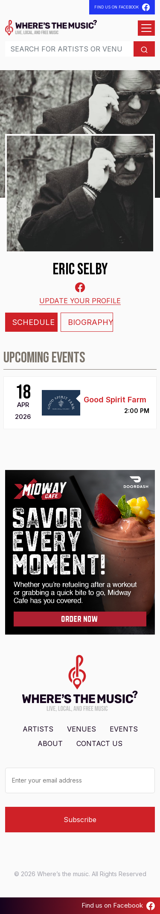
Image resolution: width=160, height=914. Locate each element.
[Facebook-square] (80, 287)
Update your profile (80, 300)
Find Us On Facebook (122, 7)
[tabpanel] (80, 389)
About (50, 743)
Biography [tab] (90, 322)
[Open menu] (146, 28)
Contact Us (99, 743)
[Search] (69, 49)
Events (124, 729)
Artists (38, 729)
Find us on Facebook (118, 905)
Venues (81, 729)
